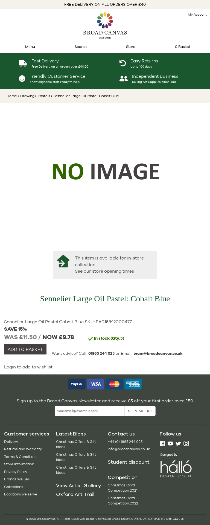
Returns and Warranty (23, 449)
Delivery (11, 442)
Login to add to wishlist (28, 367)
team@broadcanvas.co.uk (158, 353)
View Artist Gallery (78, 485)
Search (81, 47)
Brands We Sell (17, 479)
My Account (197, 14)
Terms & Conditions (20, 457)
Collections (13, 487)
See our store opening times (104, 271)
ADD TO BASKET (25, 349)
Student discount (129, 462)
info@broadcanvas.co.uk (129, 449)
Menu (30, 47)
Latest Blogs (71, 434)
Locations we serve (20, 494)
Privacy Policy (15, 472)
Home (12, 96)
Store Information (19, 464)
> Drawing (26, 96)
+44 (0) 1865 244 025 (125, 442)
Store (130, 47)
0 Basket (182, 47)
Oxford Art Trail (75, 494)
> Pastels (42, 96)
